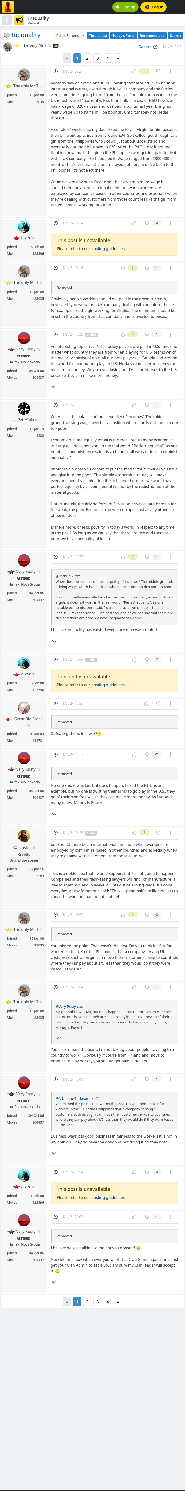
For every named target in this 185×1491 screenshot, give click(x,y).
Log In (154, 7)
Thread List (98, 35)
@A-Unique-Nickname (73, 1098)
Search (175, 35)
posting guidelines (108, 248)
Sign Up (125, 7)
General (145, 47)
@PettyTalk (64, 576)
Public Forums (67, 35)
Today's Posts (123, 35)
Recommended (152, 35)
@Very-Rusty (66, 1006)
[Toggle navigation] (175, 7)
